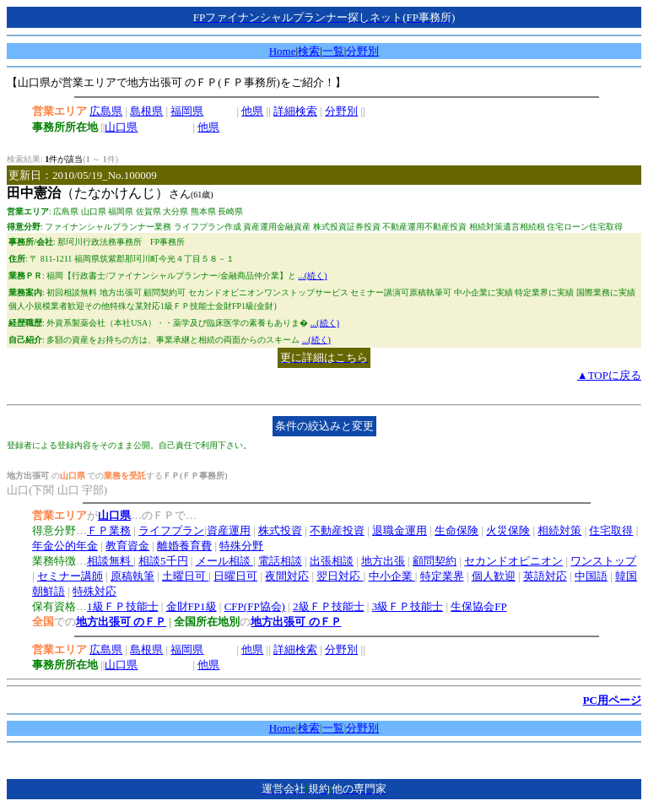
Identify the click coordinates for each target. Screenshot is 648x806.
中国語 (591, 576)
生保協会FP (478, 606)
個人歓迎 (494, 576)
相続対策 (559, 530)
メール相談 (224, 560)
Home (282, 51)
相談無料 (110, 560)
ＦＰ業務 (109, 530)
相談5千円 (163, 560)
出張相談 (332, 560)
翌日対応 (339, 576)
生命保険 (456, 530)
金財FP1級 (191, 606)
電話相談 (280, 560)
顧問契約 (434, 560)
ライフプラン (171, 530)
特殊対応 (94, 591)
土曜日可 (185, 576)
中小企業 (392, 576)
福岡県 (186, 111)
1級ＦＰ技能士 (123, 606)
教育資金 (127, 545)
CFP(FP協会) (254, 606)
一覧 (333, 51)
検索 (309, 51)
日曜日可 (235, 576)
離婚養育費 (184, 545)
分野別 (362, 51)
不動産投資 (337, 530)
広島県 (105, 111)
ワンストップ (603, 560)
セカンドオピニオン (513, 560)
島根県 (146, 111)
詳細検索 (295, 111)
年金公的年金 (65, 545)
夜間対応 (287, 576)
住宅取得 (611, 530)
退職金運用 (399, 530)
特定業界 (442, 576)
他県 (252, 111)
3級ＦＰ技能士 (408, 606)
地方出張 (383, 560)
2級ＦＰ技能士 (328, 606)
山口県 (121, 127)
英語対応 (545, 576)
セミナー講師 (70, 576)
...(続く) (312, 275)
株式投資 (280, 530)
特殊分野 (241, 545)
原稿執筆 (132, 576)
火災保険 (508, 530)
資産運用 (229, 530)
